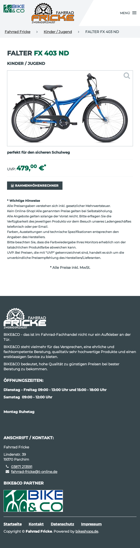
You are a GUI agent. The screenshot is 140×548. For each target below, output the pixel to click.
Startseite (13, 524)
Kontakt (36, 524)
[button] (128, 13)
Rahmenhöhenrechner (34, 185)
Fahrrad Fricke (17, 32)
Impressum (91, 524)
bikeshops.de (86, 531)
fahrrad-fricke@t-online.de (34, 471)
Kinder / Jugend (58, 32)
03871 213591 (21, 466)
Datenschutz (62, 524)
